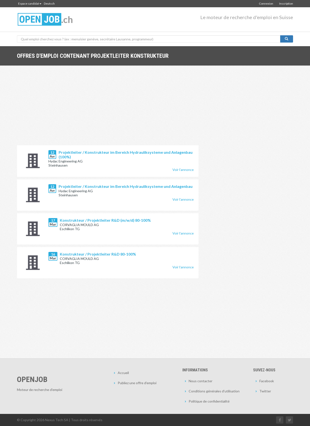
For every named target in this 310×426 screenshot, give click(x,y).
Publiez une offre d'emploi (137, 383)
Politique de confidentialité (209, 401)
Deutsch (49, 3)
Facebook (266, 381)
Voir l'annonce (183, 170)
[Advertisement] (108, 109)
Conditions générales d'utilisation (214, 391)
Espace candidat (29, 3)
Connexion (266, 3)
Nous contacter (200, 381)
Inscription (286, 3)
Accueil (123, 373)
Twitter (265, 391)
